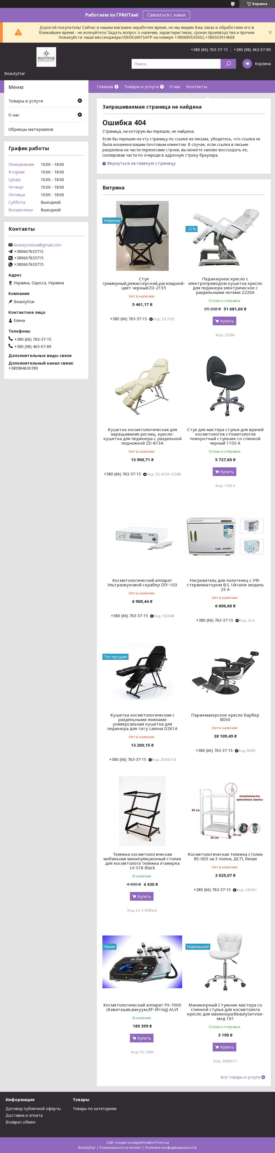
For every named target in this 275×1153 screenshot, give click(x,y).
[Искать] (228, 64)
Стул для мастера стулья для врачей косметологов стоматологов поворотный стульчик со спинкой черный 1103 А (225, 436)
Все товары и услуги (240, 1077)
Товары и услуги (141, 86)
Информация (190, 99)
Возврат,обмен (20, 1122)
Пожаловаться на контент (120, 1147)
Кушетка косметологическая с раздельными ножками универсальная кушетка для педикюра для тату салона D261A (142, 722)
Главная (105, 86)
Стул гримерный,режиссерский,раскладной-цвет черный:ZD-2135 (143, 283)
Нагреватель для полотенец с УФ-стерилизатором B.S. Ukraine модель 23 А (225, 584)
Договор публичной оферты (33, 1108)
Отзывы (223, 99)
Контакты (196, 86)
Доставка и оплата (24, 1115)
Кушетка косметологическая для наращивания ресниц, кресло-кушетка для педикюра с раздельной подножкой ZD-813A (142, 436)
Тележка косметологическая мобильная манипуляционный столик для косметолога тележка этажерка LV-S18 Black (142, 861)
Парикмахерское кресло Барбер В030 (225, 717)
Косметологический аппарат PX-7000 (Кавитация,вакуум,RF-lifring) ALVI (142, 1007)
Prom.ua (162, 1142)
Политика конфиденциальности (171, 1147)
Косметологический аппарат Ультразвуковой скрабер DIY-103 (142, 582)
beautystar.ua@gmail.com (37, 245)
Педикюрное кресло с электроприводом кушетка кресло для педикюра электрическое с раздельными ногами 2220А (225, 285)
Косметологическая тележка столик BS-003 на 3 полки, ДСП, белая (225, 856)
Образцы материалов (30, 129)
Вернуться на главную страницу (141, 163)
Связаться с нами (166, 15)
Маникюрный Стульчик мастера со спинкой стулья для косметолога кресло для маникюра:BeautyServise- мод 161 (225, 1012)
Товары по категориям (94, 1108)
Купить (227, 321)
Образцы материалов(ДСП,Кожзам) (134, 99)
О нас (175, 86)
